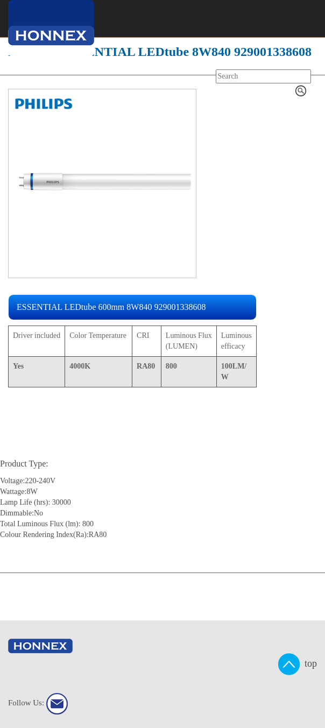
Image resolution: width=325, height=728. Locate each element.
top (297, 664)
